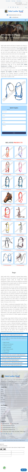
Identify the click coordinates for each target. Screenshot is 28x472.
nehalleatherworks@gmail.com (9, 429)
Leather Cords (3, 411)
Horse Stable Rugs (4, 415)
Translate (24, 4)
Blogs (2, 397)
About (2, 391)
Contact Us (3, 401)
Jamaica (17, 331)
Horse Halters (3, 407)
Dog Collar (3, 413)
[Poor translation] (4, 449)
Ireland (13, 302)
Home (2, 37)
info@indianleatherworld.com (14, 15)
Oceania (14, 331)
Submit (14, 132)
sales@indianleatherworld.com (9, 427)
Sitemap (2, 393)
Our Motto (3, 399)
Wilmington (6, 302)
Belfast (10, 302)
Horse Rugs (3, 409)
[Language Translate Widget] (21, 3)
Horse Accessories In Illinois (9, 37)
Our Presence (3, 395)
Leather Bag (3, 417)
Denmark (21, 331)
